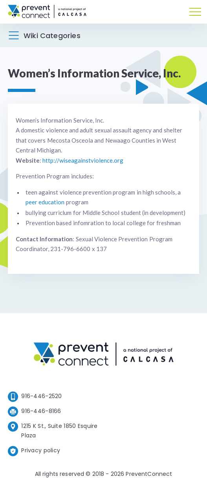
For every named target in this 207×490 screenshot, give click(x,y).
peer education (45, 202)
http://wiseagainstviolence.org (82, 160)
